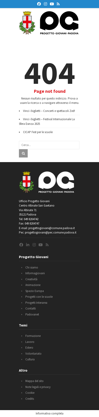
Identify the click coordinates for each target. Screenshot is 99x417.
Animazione (32, 285)
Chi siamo (31, 267)
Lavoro (29, 342)
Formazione (33, 336)
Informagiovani (35, 273)
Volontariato (33, 354)
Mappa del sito (34, 381)
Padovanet (32, 314)
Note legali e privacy (38, 387)
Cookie (29, 393)
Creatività (31, 279)
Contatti (30, 308)
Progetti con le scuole (39, 297)
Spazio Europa (34, 291)
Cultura (30, 359)
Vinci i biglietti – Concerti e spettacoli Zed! (49, 111)
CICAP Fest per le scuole (38, 132)
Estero (29, 348)
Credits (29, 399)
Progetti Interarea (36, 303)
